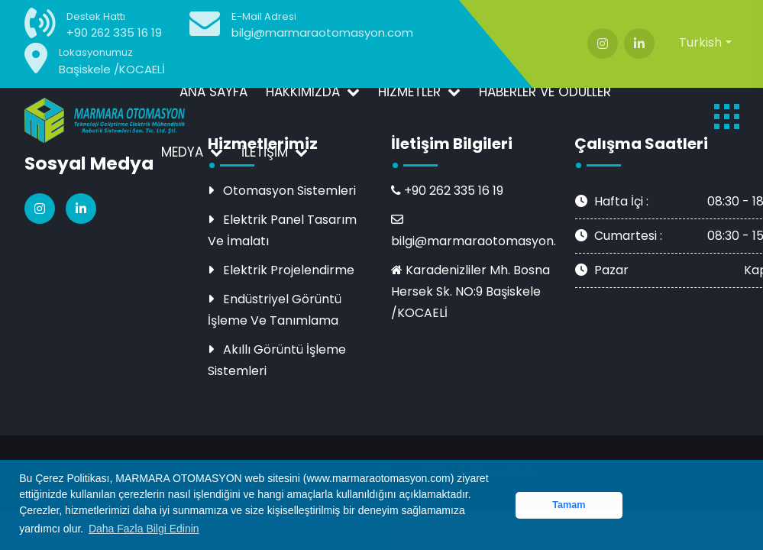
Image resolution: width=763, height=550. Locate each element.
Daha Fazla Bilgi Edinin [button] (144, 528)
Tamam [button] (568, 505)
